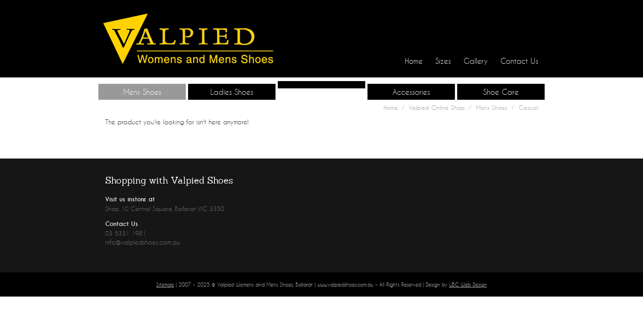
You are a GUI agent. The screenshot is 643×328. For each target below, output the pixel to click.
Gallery (476, 60)
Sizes (443, 60)
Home (414, 60)
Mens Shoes (142, 91)
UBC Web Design (468, 284)
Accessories (411, 91)
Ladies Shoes (231, 91)
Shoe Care (501, 91)
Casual (528, 107)
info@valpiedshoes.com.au (142, 242)
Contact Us (519, 60)
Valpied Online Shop (436, 107)
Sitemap (165, 284)
